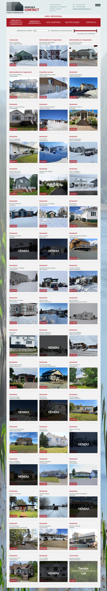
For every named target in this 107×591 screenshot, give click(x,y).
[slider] (74, 30)
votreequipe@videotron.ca (82, 9)
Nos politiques (72, 22)
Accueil (98, 5)
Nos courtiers (53, 22)
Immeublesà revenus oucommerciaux (16, 22)
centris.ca (91, 22)
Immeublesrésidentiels (35, 22)
